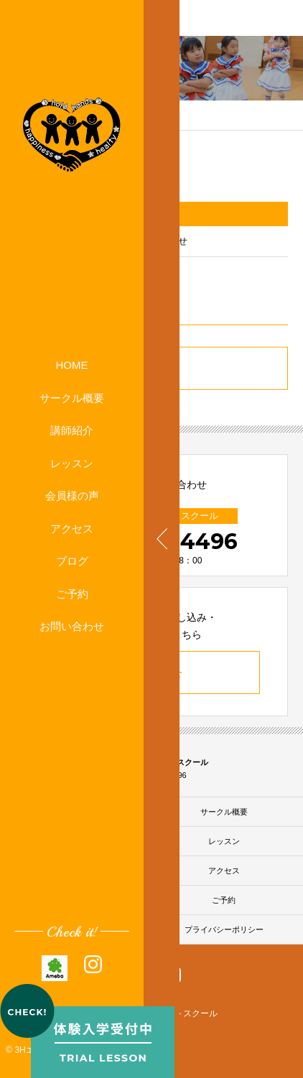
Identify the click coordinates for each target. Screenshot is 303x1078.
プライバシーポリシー (224, 929)
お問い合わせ (71, 626)
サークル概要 (71, 398)
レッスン (71, 463)
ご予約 (72, 594)
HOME (72, 365)
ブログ (72, 561)
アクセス (71, 528)
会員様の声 (72, 495)
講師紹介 (71, 430)
